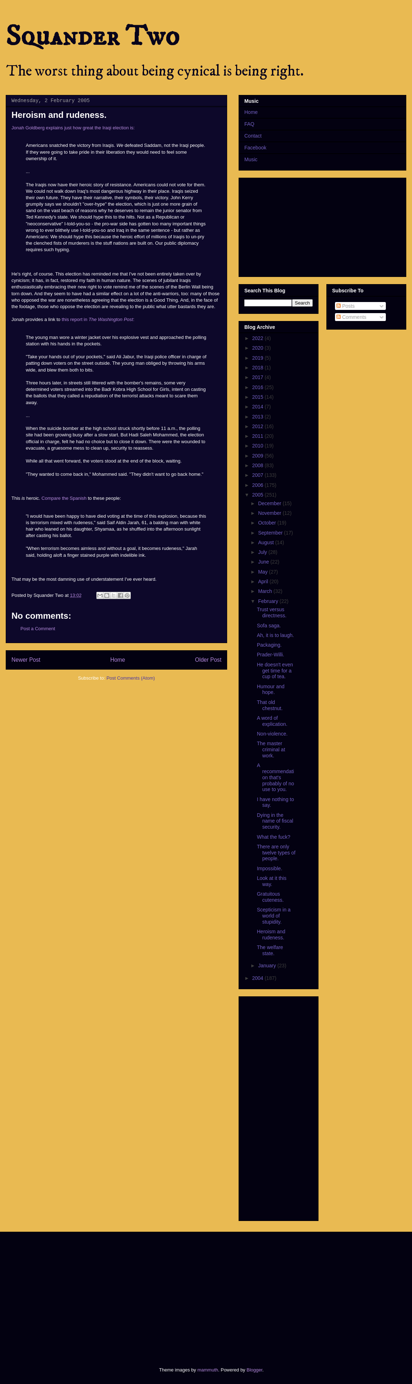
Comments (351, 317)
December (270, 503)
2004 (258, 978)
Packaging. (269, 645)
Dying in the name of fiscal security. (275, 821)
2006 (258, 485)
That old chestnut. (270, 705)
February (268, 601)
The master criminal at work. (271, 749)
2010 (258, 446)
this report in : (98, 319)
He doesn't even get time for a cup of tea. (275, 671)
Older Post (208, 660)
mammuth (207, 1370)
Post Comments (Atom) (130, 678)
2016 (258, 387)
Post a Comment (37, 628)
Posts (345, 306)
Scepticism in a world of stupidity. (274, 916)
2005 (258, 495)
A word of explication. (272, 721)
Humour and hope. (270, 689)
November (270, 513)
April (263, 581)
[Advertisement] (115, 1293)
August (266, 542)
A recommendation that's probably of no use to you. (275, 777)
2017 (258, 377)
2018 (258, 367)
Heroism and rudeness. (271, 934)
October (267, 523)
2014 (258, 407)
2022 (258, 338)
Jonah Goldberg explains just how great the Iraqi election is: (73, 127)
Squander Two (92, 36)
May (263, 572)
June (264, 562)
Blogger (254, 1370)
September (271, 533)
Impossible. (269, 868)
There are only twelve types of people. (276, 853)
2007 (258, 475)
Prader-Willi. (270, 654)
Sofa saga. (269, 625)
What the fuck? (273, 837)
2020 (258, 348)
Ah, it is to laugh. (275, 635)
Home (117, 660)
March (265, 591)
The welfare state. (270, 950)
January (267, 965)
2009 (258, 456)
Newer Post (25, 660)
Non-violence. (272, 734)
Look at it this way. (272, 881)
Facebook (255, 147)
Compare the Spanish (64, 498)
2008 (258, 465)
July (263, 552)
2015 (258, 397)
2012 (258, 426)
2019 (258, 358)
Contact (253, 136)
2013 (258, 417)
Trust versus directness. (272, 612)
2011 (258, 436)
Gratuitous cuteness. (270, 897)
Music (251, 159)
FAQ (249, 124)
